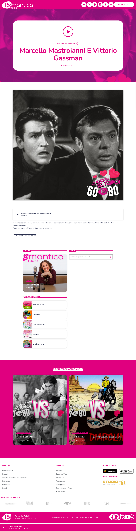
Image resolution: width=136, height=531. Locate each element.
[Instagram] (100, 4)
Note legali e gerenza (60, 518)
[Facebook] (105, 4)
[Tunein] (94, 4)
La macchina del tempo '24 (67, 44)
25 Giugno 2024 (67, 66)
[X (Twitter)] (89, 4)
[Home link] (17, 4)
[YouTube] (84, 4)
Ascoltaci (124, 4)
